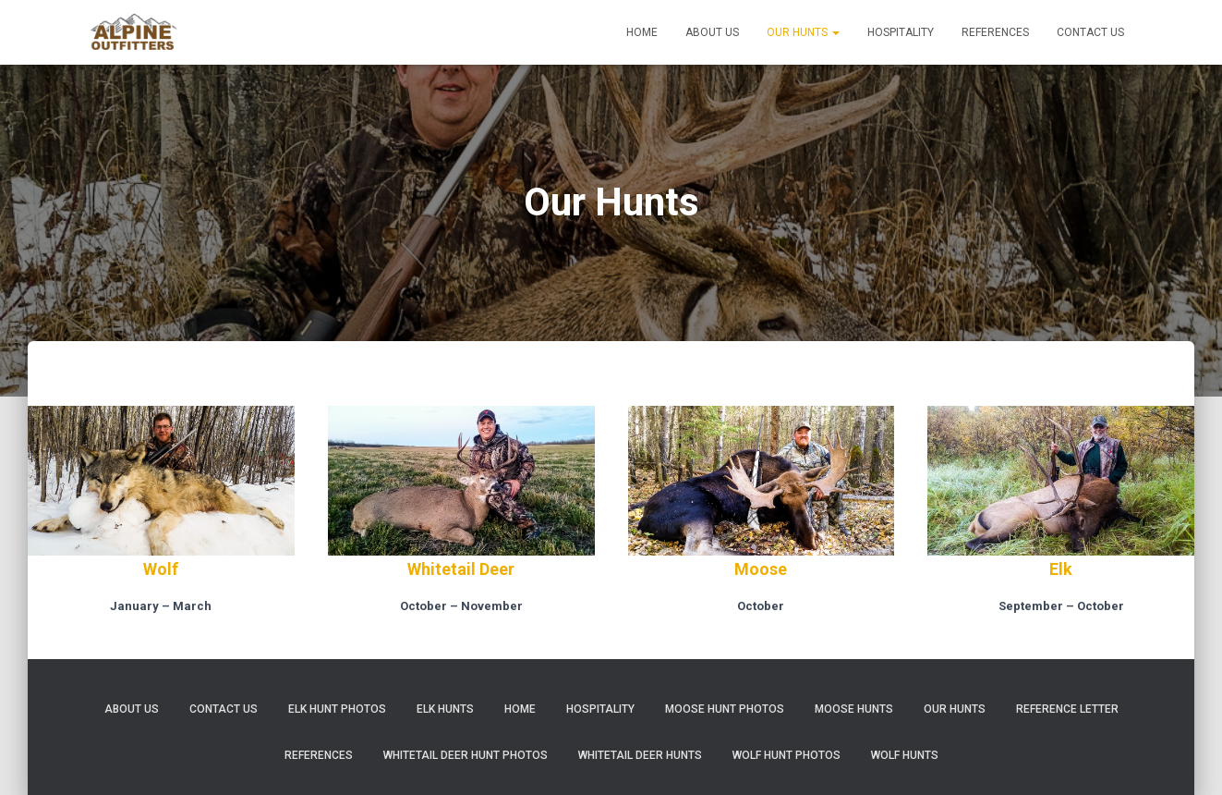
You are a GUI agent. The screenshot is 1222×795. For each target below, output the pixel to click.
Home (642, 32)
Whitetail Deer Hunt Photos (465, 755)
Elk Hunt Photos (337, 709)
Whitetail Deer (460, 569)
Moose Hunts (854, 709)
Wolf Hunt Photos (786, 755)
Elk (1060, 569)
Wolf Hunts (904, 755)
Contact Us (1090, 32)
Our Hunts (803, 32)
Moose (760, 569)
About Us (712, 32)
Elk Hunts (445, 709)
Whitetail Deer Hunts (640, 755)
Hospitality (900, 32)
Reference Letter (1067, 709)
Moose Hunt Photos (724, 709)
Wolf (160, 569)
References (995, 32)
